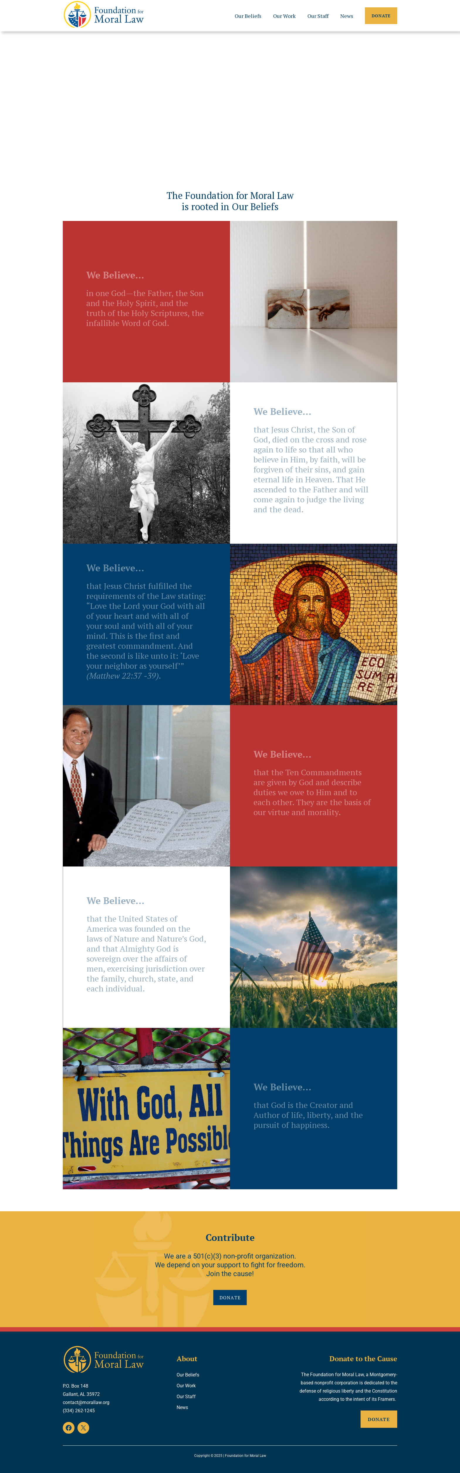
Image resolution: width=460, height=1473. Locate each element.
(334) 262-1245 (79, 1410)
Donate (381, 15)
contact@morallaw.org (86, 1402)
